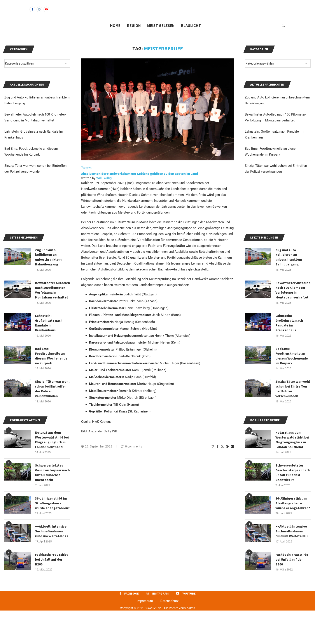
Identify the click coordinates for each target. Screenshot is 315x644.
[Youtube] (46, 13)
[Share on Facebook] (218, 454)
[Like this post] (212, 454)
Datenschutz (169, 634)
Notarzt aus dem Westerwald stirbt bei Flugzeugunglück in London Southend (292, 471)
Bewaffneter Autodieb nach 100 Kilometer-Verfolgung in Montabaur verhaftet (293, 320)
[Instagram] (39, 13)
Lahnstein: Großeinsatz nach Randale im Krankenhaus (289, 353)
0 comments (131, 454)
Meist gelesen (161, 32)
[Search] (283, 33)
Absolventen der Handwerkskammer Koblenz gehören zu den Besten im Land (140, 181)
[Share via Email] (232, 454)
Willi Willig (104, 186)
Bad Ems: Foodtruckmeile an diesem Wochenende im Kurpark (291, 387)
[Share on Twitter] (222, 454)
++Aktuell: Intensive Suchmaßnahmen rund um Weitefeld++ (292, 564)
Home (115, 32)
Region (134, 32)
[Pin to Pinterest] (227, 454)
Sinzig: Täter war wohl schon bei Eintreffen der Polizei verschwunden (292, 420)
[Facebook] (32, 13)
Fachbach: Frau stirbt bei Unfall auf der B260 (291, 593)
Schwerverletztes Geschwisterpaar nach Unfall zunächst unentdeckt (292, 504)
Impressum (144, 634)
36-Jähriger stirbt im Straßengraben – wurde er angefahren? (292, 536)
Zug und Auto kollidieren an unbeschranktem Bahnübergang (288, 286)
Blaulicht (191, 32)
